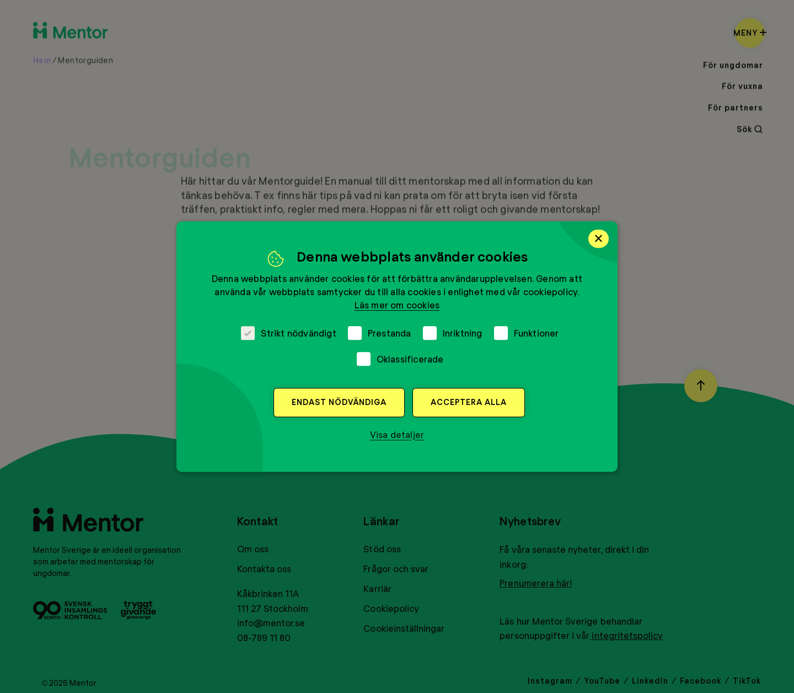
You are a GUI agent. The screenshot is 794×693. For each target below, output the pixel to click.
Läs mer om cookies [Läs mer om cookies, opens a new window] (397, 305)
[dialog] (397, 346)
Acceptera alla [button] (469, 402)
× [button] (598, 238)
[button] (397, 434)
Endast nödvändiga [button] (339, 402)
